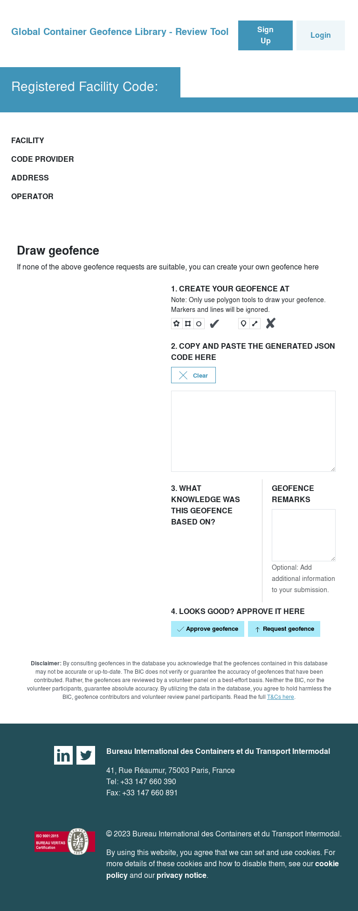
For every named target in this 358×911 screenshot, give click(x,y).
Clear (193, 375)
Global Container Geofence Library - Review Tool (120, 31)
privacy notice (182, 875)
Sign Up (265, 35)
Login (320, 35)
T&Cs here (280, 697)
